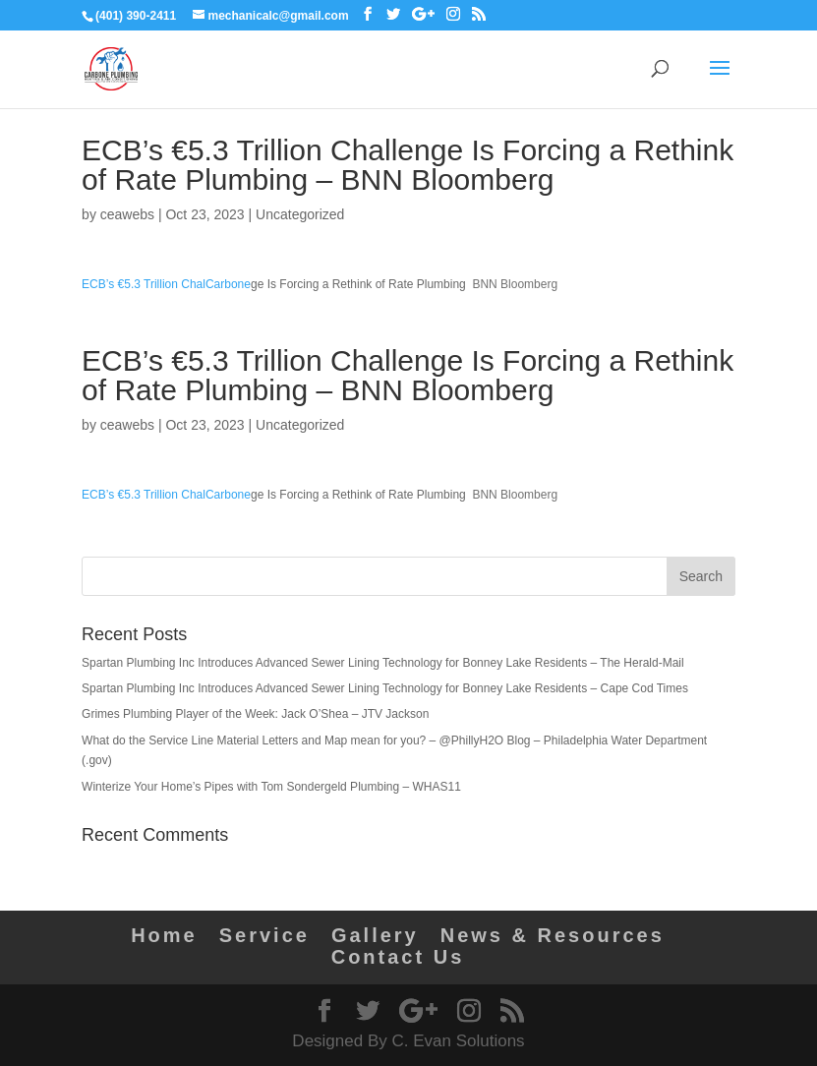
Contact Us (398, 957)
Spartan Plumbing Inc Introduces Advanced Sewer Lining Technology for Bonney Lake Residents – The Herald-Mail (383, 663)
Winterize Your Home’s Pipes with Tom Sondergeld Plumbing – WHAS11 (271, 787)
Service (264, 935)
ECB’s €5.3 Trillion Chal (143, 284)
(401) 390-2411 (135, 16)
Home (164, 935)
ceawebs (127, 214)
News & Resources (552, 935)
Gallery (375, 935)
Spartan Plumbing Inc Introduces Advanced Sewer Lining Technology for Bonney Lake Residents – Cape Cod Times (385, 688)
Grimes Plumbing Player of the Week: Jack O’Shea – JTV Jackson (255, 714)
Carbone (228, 284)
